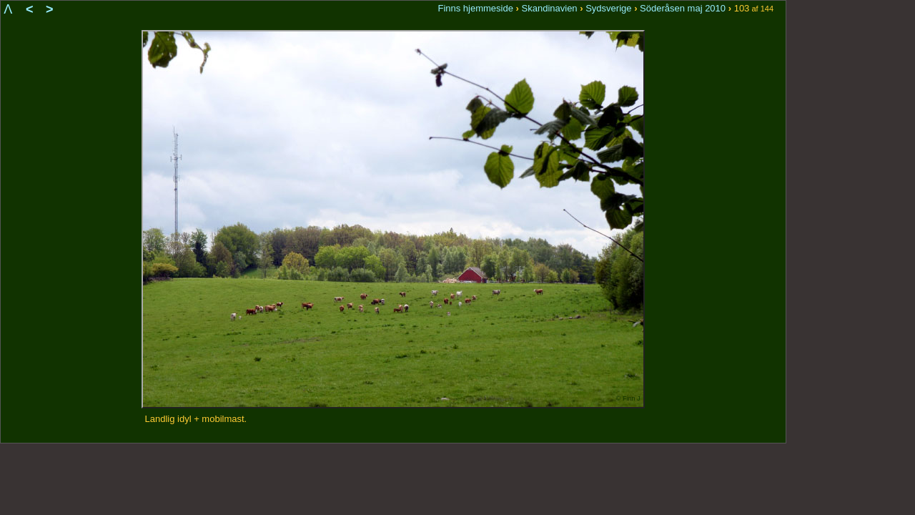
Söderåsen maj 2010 (683, 8)
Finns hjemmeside (475, 8)
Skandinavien (550, 8)
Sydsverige (608, 8)
